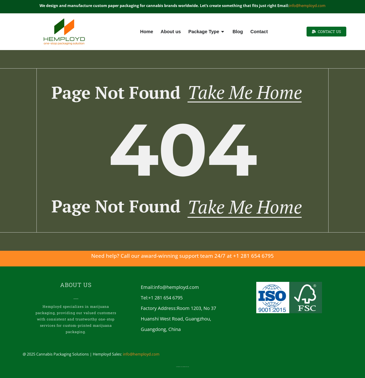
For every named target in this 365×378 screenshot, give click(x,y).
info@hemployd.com (307, 5)
